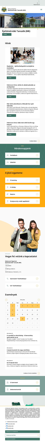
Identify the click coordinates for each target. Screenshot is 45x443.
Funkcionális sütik (11, 426)
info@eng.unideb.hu (10, 268)
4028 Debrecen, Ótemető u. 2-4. (13, 272)
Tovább (9, 77)
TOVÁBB (5, 34)
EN (39, 3)
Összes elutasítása (11, 437)
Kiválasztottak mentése (12, 434)
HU (37, 3)
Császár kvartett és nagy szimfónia (18, 350)
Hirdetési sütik (10, 430)
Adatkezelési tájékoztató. (22, 419)
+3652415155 (8, 265)
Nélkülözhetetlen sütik (12, 424)
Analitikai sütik (10, 428)
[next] (39, 300)
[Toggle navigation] (41, 9)
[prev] (6, 300)
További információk (9, 421)
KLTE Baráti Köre (12, 363)
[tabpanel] (22, 25)
